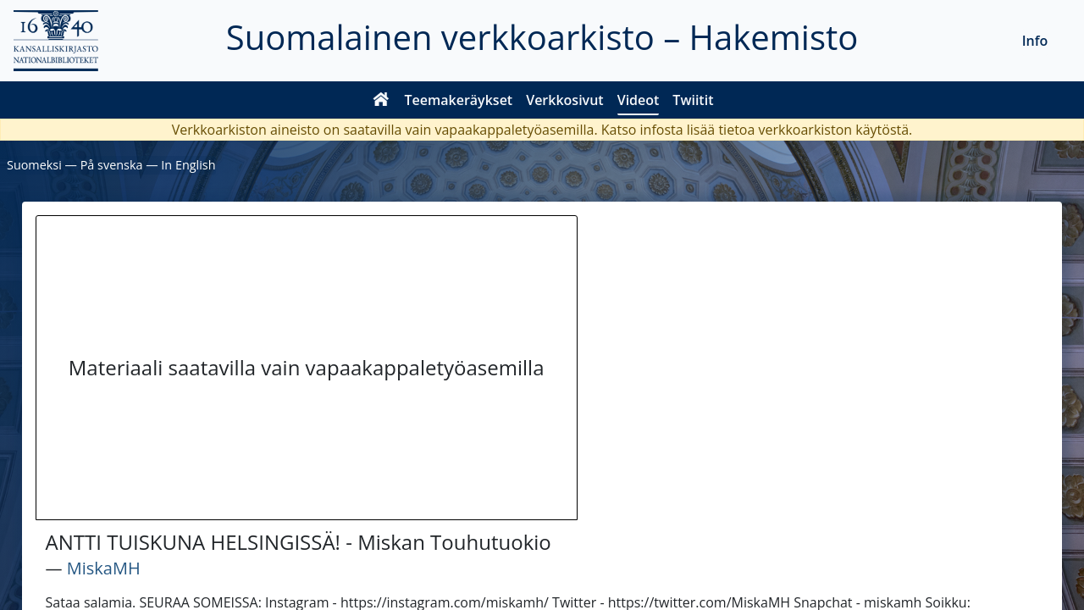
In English (188, 165)
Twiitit (692, 100)
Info (1035, 40)
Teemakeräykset (459, 100)
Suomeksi (34, 165)
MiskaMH (104, 568)
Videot (638, 100)
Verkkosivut (564, 100)
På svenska (111, 165)
